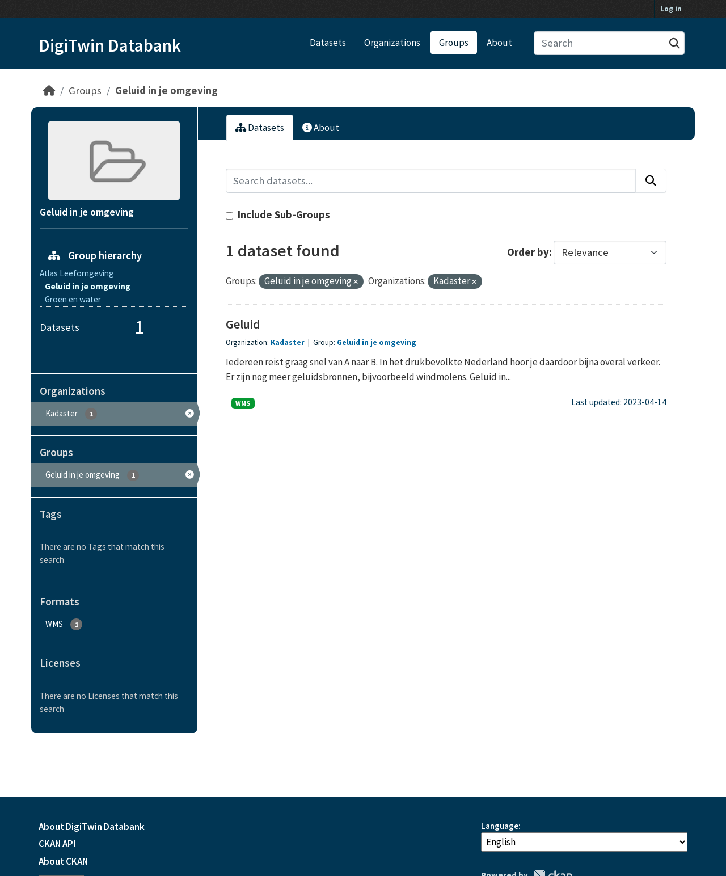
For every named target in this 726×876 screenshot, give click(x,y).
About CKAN (63, 861)
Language (499, 825)
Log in (671, 9)
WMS (242, 403)
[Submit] (674, 43)
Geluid (243, 324)
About (499, 42)
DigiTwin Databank (110, 45)
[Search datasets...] (609, 43)
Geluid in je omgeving (166, 90)
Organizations (392, 42)
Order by (528, 252)
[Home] (49, 90)
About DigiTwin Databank (92, 826)
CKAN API (57, 843)
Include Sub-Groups (278, 214)
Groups (453, 42)
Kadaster (288, 342)
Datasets (328, 42)
